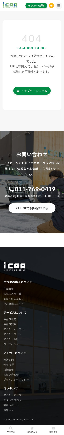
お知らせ (8, 410)
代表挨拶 (8, 364)
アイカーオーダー (13, 329)
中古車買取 (9, 324)
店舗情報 (8, 369)
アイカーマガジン (13, 395)
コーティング (11, 344)
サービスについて (15, 312)
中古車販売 (9, 319)
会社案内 (8, 359)
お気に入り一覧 (12, 293)
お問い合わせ (11, 374)
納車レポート (11, 405)
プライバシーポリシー (16, 379)
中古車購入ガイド (13, 303)
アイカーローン (12, 334)
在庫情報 (8, 288)
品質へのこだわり (13, 298)
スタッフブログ (12, 400)
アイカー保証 (11, 339)
